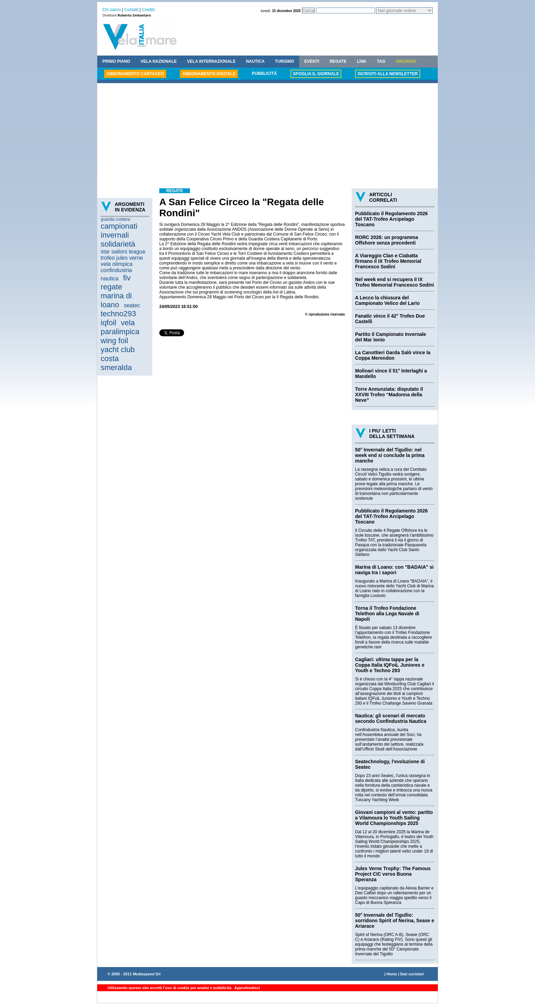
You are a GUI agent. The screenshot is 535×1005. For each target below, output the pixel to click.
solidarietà (118, 244)
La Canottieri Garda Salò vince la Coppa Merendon (393, 355)
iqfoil (108, 322)
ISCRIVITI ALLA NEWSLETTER (387, 73)
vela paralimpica (120, 327)
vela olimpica (116, 264)
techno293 (118, 313)
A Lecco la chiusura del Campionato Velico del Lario (387, 300)
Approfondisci (246, 988)
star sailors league (123, 252)
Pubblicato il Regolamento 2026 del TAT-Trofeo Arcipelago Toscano (391, 219)
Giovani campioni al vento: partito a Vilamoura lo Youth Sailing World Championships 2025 (394, 817)
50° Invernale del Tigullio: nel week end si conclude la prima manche (390, 455)
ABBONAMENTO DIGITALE (208, 73)
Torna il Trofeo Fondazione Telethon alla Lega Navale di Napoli (387, 613)
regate (111, 286)
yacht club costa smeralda (118, 358)
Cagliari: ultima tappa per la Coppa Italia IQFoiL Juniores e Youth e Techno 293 (389, 665)
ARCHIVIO (406, 61)
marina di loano (116, 300)
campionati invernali (119, 230)
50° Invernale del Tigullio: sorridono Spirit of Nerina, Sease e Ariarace (394, 920)
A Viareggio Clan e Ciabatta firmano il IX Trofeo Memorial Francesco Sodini (388, 261)
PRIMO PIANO (116, 61)
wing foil (114, 340)
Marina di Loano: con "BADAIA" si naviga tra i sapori (394, 569)
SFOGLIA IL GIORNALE (316, 73)
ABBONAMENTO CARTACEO (135, 73)
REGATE (338, 61)
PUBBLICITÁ (264, 73)
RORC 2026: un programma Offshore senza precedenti (386, 240)
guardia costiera (115, 219)
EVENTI (311, 61)
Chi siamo (111, 9)
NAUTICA (255, 61)
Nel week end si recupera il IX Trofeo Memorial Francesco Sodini (394, 282)
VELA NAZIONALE (159, 61)
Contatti (131, 9)
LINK (361, 61)
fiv (127, 277)
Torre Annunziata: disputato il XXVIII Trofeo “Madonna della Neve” (389, 394)
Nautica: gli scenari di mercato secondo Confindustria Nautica (390, 718)
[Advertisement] (267, 136)
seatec (132, 305)
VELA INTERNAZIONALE (211, 61)
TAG (381, 61)
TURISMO (284, 61)
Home (391, 974)
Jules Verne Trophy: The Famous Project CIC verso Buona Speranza (393, 874)
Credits (148, 9)
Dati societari (412, 974)
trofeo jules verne (122, 258)
